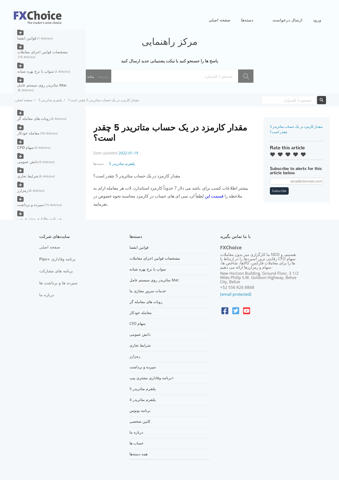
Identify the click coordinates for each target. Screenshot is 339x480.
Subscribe (279, 191)
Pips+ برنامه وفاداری (57, 259)
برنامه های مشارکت (56, 271)
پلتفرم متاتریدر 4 (143, 400)
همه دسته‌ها (139, 454)
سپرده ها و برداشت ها (58, 283)
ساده (90, 76)
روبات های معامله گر (33, 118)
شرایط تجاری (27, 176)
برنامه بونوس (140, 410)
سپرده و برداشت (30, 204)
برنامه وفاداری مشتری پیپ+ (39, 218)
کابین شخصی (140, 421)
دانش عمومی (27, 161)
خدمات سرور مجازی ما (148, 291)
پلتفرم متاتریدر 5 (50, 100)
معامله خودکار (28, 133)
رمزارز (22, 190)
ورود (317, 20)
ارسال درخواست (287, 20)
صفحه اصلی (219, 20)
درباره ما (46, 295)
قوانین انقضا (26, 38)
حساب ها (137, 443)
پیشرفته (103, 76)
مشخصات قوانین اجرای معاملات (42, 52)
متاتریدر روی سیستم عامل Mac (42, 85)
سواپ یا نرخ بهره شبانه (35, 71)
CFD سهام (25, 147)
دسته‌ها (247, 20)
